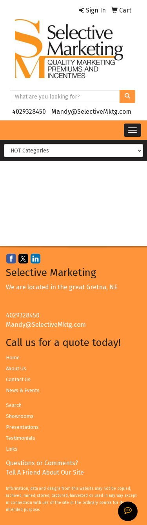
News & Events (23, 390)
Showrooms (20, 416)
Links (12, 449)
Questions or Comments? (42, 463)
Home (13, 357)
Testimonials (20, 438)
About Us (16, 368)
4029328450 (29, 111)
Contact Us (18, 379)
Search (14, 405)
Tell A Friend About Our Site (45, 472)
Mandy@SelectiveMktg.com (91, 111)
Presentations (22, 427)
